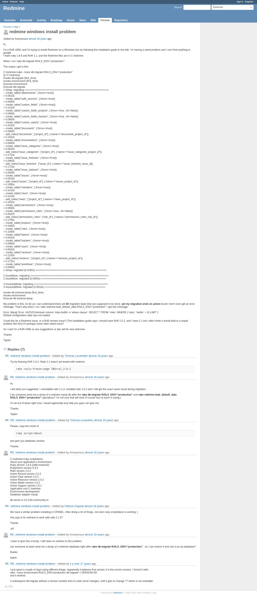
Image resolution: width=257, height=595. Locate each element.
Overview (9, 20)
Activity (41, 20)
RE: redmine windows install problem (27, 355)
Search (178, 7)
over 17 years (82, 563)
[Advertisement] (221, 89)
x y (71, 563)
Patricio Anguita (74, 506)
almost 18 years (38, 38)
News (82, 20)
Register (249, 1)
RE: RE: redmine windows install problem (30, 420)
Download (26, 20)
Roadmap (56, 20)
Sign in (240, 1)
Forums (105, 20)
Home (5, 1)
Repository (121, 20)
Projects (14, 1)
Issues (71, 20)
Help (22, 1)
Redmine (117, 592)
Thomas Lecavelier (76, 355)
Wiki (93, 20)
